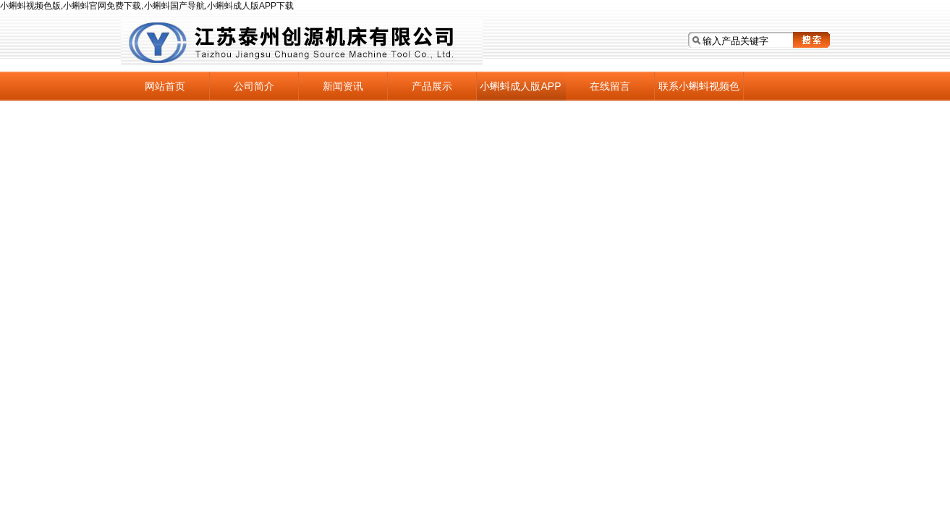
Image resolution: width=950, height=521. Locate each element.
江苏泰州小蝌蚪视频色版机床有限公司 (302, 43)
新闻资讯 (343, 86)
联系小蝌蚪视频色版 (698, 90)
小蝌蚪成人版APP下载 (520, 90)
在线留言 (610, 86)
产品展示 (432, 86)
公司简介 (254, 86)
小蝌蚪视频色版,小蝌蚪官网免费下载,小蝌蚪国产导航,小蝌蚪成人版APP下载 (147, 6)
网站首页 (165, 86)
